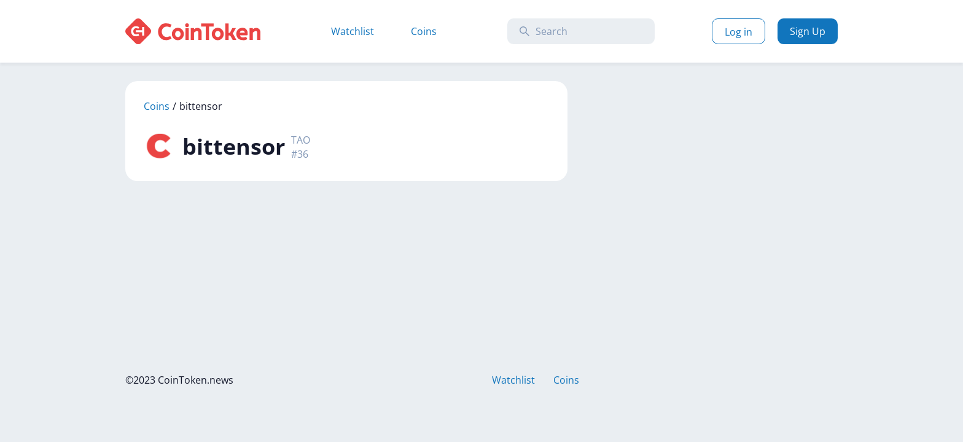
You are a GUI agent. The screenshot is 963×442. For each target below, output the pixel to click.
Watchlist (352, 31)
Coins (424, 31)
